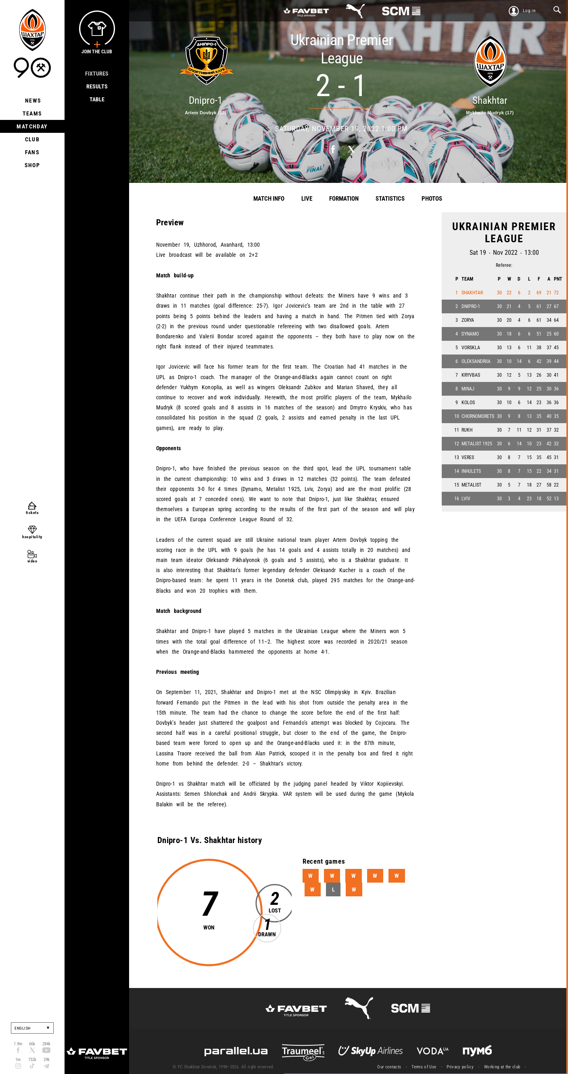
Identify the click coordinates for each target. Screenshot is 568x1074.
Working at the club (502, 1067)
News (32, 100)
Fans (32, 152)
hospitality (32, 537)
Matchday (32, 126)
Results (97, 86)
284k (46, 1044)
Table (97, 99)
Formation (344, 198)
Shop (32, 165)
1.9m (18, 1044)
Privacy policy (460, 1067)
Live (306, 198)
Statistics (390, 198)
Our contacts (389, 1067)
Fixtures (97, 73)
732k (32, 1059)
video (32, 561)
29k (47, 1059)
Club (32, 139)
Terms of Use (423, 1067)
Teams (32, 113)
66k (32, 1044)
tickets (32, 512)
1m (18, 1059)
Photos (432, 198)
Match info (268, 198)
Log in (529, 10)
